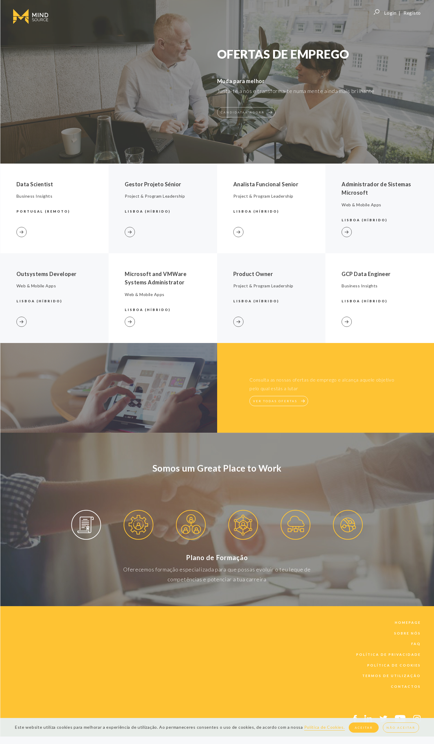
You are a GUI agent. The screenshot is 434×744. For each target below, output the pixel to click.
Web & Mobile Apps (36, 285)
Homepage (408, 622)
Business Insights (34, 196)
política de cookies (394, 665)
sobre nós (407, 633)
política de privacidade (388, 654)
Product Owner (253, 274)
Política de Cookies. (324, 727)
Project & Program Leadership (155, 196)
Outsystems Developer (46, 274)
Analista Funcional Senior (266, 184)
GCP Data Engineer (366, 274)
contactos (406, 686)
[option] (86, 526)
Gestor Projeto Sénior (153, 184)
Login (390, 13)
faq (416, 644)
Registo (412, 13)
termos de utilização (391, 676)
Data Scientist (34, 184)
